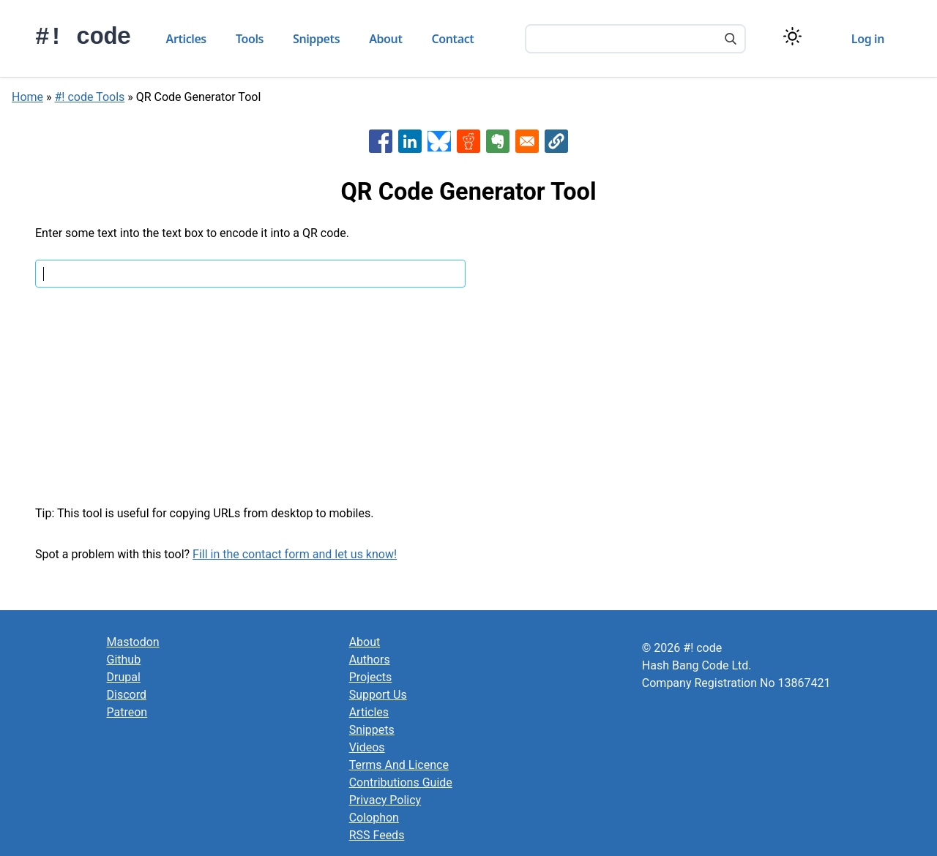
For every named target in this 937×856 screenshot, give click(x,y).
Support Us (378, 695)
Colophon (374, 818)
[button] (556, 141)
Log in (867, 39)
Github (124, 660)
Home (27, 97)
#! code (83, 37)
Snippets (316, 39)
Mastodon (133, 642)
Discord (126, 695)
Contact (453, 39)
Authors (369, 660)
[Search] (730, 40)
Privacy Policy (385, 800)
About (385, 39)
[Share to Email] (527, 141)
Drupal (124, 677)
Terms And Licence (399, 765)
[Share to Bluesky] (439, 141)
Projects (370, 677)
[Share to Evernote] (497, 141)
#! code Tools (90, 97)
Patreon (127, 712)
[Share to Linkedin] (410, 141)
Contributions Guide (400, 782)
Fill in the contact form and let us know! (295, 554)
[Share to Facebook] (380, 141)
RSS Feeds (377, 835)
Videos (367, 747)
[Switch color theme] (792, 36)
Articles (186, 39)
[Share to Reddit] (468, 141)
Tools (250, 39)
